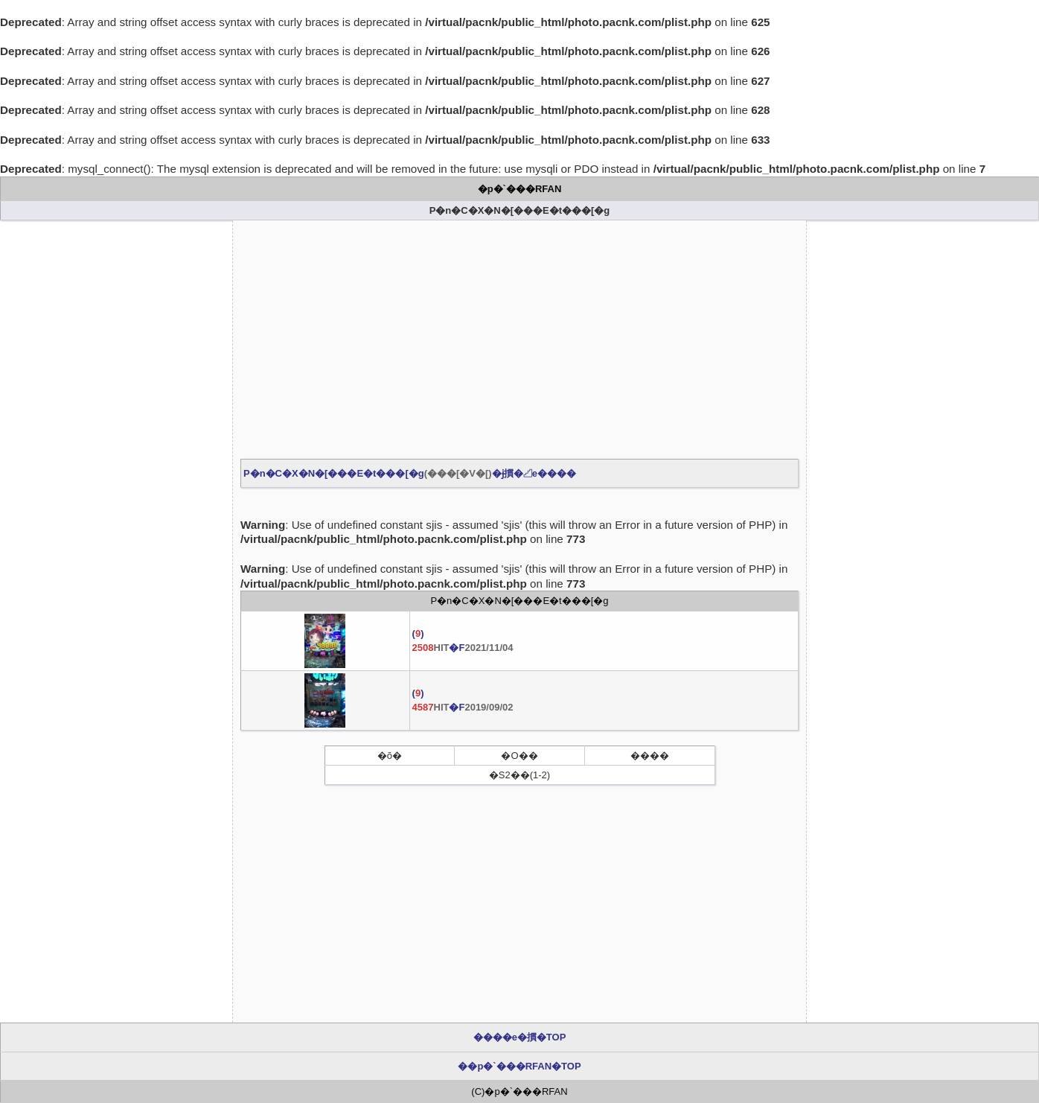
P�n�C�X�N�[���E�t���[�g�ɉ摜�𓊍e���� (409, 473)
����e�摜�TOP (519, 1037)
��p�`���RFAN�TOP (519, 1066)
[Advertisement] (519, 339)
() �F (463, 640)
